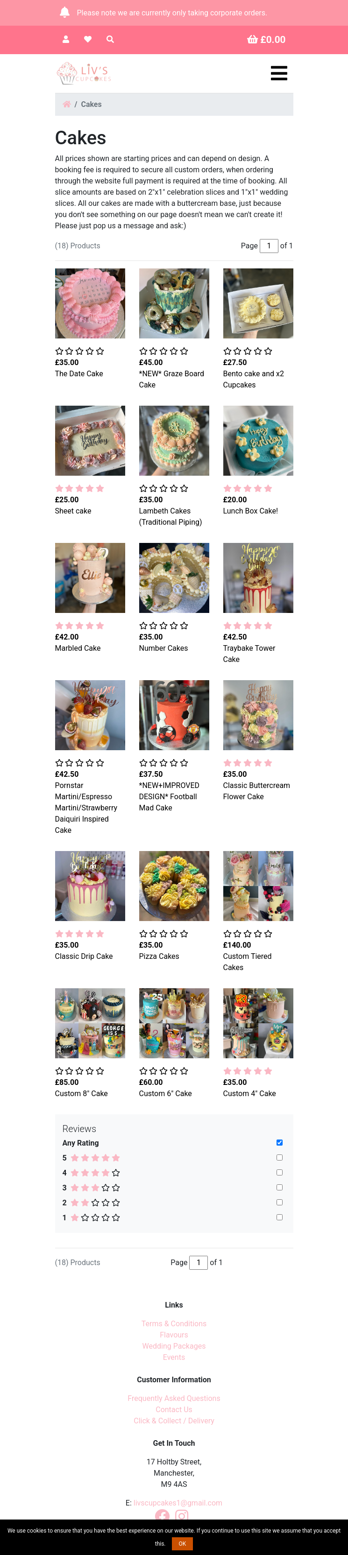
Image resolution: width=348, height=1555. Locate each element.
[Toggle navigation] (279, 73)
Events (174, 1357)
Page (178, 1262)
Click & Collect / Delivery (174, 1420)
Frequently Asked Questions (174, 1398)
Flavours (174, 1334)
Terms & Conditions (174, 1323)
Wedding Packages (174, 1346)
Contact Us (174, 1409)
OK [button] (182, 1544)
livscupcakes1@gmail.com (178, 1503)
